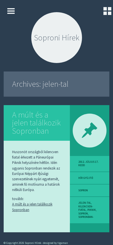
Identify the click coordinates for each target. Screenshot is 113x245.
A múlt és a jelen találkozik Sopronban (36, 123)
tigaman (62, 243)
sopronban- (86, 217)
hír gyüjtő (85, 178)
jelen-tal (84, 203)
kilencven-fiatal (85, 208)
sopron (83, 190)
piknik (91, 210)
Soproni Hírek (56, 37)
